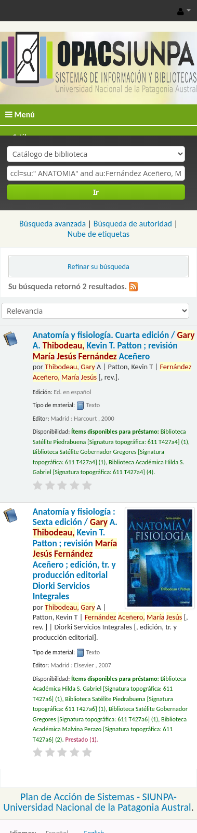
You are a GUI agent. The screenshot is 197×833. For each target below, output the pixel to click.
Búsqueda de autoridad (133, 224)
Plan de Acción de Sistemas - (81, 796)
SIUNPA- (159, 796)
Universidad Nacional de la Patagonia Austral (97, 807)
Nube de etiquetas (98, 234)
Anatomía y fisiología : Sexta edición (75, 554)
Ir (96, 192)
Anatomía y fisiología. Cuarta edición (114, 346)
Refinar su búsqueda (98, 266)
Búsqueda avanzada (52, 224)
